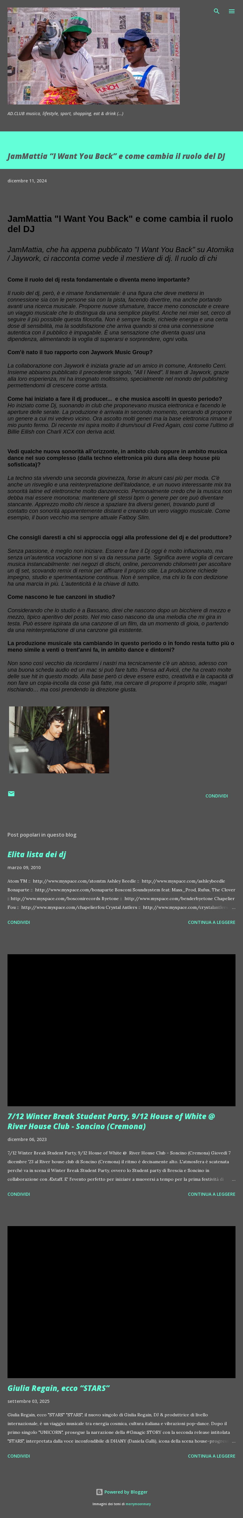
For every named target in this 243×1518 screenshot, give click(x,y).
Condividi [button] (216, 796)
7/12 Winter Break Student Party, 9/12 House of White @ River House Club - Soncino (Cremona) (111, 1121)
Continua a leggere (211, 922)
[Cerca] (216, 11)
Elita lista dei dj (37, 854)
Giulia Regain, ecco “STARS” (58, 1388)
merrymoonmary (138, 1504)
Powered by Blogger (122, 1492)
